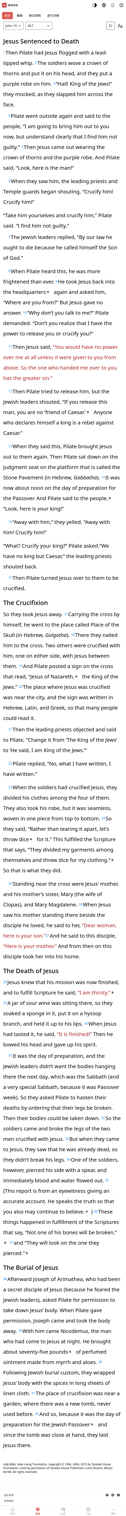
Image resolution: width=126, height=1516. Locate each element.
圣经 (7, 16)
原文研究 (35, 16)
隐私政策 (9, 1495)
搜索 (20, 16)
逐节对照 (53, 16)
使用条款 (9, 1501)
